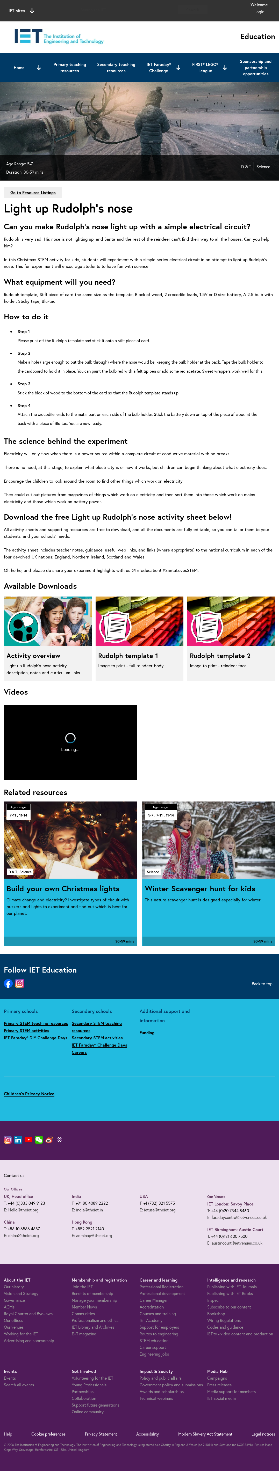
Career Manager (154, 1300)
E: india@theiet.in (87, 1209)
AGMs (9, 1307)
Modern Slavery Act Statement (205, 1434)
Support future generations (95, 1405)
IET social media (221, 1398)
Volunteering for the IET (92, 1378)
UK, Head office (18, 1196)
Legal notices (263, 1434)
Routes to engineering (159, 1333)
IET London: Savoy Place (230, 1204)
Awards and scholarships (162, 1391)
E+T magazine (84, 1333)
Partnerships (83, 1391)
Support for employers (159, 1327)
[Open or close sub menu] (39, 67)
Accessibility (147, 1434)
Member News (84, 1307)
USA (144, 1196)
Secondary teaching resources (116, 67)
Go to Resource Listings (33, 192)
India (76, 1196)
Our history (14, 1286)
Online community (88, 1411)
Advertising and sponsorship (29, 1340)
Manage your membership (94, 1300)
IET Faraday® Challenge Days (99, 1045)
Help (8, 1434)
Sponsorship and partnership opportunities (255, 67)
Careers (79, 1052)
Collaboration (84, 1398)
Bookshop (216, 1313)
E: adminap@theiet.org (92, 1235)
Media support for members (231, 1391)
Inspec (213, 1300)
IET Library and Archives (93, 1327)
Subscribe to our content (229, 1307)
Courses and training (158, 1313)
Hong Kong (82, 1222)
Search (192, 9)
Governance (14, 1300)
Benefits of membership (92, 1293)
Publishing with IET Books (230, 1293)
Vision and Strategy (21, 1293)
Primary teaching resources (70, 67)
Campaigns (217, 1378)
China (9, 1222)
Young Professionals (89, 1384)
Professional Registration (161, 1286)
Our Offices (13, 1189)
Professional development (162, 1293)
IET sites (21, 10)
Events (10, 1378)
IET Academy (151, 1320)
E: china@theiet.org (21, 1235)
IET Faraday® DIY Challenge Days (35, 1037)
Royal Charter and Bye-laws (28, 1313)
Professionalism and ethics (95, 1320)
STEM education (154, 1340)
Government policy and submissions (171, 1384)
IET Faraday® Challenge (159, 67)
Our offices (13, 1320)
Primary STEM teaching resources (36, 1023)
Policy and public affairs (161, 1378)
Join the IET (82, 1286)
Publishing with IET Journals (232, 1286)
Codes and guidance (225, 1327)
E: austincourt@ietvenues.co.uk (234, 1243)
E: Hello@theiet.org (21, 1209)
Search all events (19, 1384)
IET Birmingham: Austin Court (235, 1229)
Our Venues (216, 1196)
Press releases (219, 1384)
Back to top (262, 983)
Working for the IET (21, 1333)
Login (259, 11)
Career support (153, 1347)
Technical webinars (156, 1398)
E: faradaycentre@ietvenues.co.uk (237, 1217)
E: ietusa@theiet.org (158, 1209)
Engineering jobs (154, 1354)
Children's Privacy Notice (29, 1094)
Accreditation (152, 1307)
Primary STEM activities (26, 1030)
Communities (83, 1313)
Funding (147, 1032)
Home (19, 67)
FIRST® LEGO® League (205, 67)
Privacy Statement (101, 1434)
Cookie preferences (48, 1434)
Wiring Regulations (224, 1320)
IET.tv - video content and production (240, 1333)
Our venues (14, 1327)
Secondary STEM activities (97, 1037)
